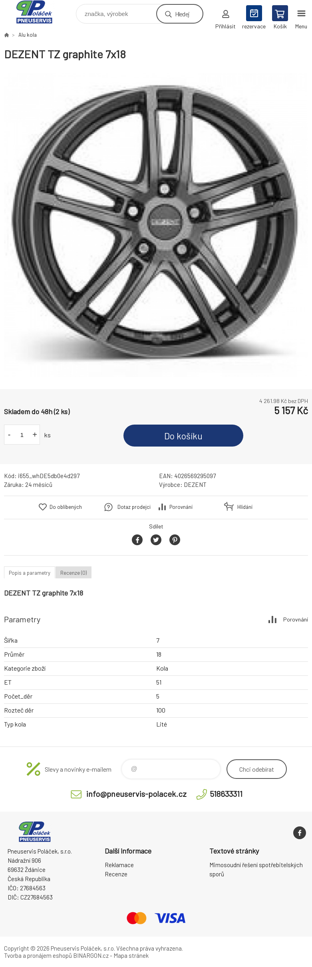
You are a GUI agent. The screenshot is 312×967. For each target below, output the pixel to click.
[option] (156, 225)
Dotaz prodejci (134, 507)
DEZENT (195, 484)
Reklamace (119, 864)
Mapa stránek (131, 955)
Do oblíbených (66, 507)
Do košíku (183, 435)
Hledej (182, 14)
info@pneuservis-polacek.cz (136, 793)
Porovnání (181, 507)
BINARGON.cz (91, 955)
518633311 (226, 793)
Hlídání (244, 507)
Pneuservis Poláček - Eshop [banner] (39, 12)
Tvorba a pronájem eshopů (38, 955)
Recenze (116, 874)
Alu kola (27, 35)
